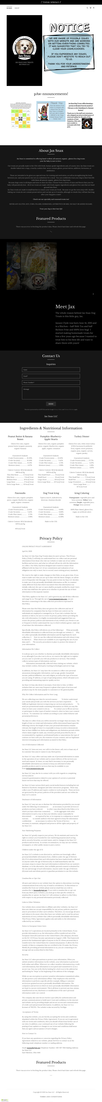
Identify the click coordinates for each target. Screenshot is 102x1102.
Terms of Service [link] (69, 409)
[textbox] (51, 369)
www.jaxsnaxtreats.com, (58, 599)
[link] (90, 7)
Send (51, 404)
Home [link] (9, 8)
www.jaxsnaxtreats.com (35, 768)
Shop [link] (17, 8)
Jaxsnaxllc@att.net (40, 890)
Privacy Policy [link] (58, 409)
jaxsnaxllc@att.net (33, 1048)
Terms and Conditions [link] (51, 1097)
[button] (93, 7)
